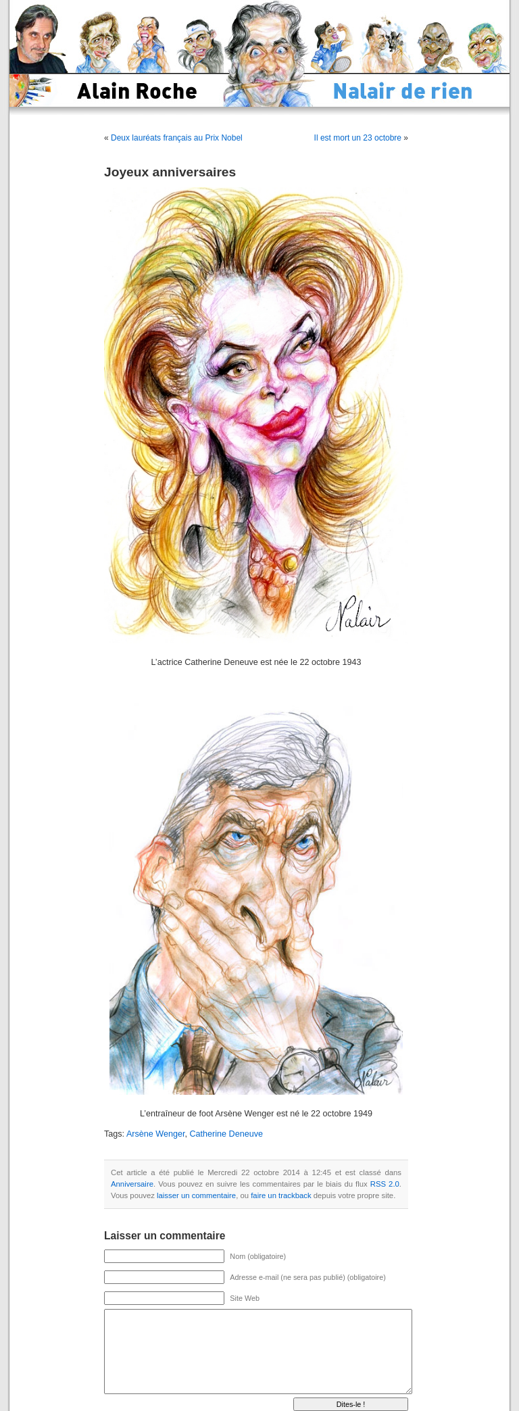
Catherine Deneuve (226, 1134)
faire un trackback (281, 1195)
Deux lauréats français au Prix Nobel (177, 138)
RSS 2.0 (384, 1184)
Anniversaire (132, 1184)
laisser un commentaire (196, 1195)
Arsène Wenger (155, 1134)
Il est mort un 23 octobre (357, 138)
